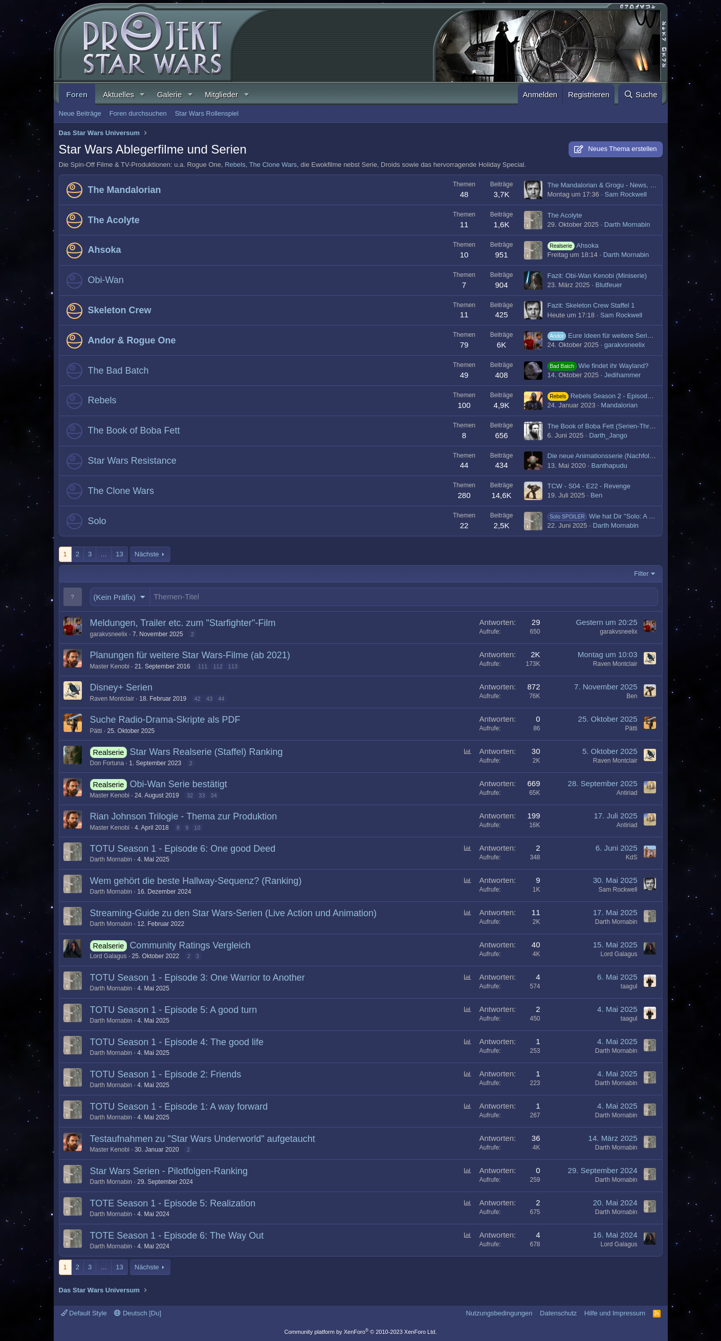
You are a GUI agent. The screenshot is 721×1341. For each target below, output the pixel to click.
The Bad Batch (118, 370)
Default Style (84, 1313)
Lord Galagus (108, 956)
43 (209, 699)
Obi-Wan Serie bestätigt (178, 784)
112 (217, 666)
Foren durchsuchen (138, 113)
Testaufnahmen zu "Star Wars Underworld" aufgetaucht (202, 1139)
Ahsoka (104, 250)
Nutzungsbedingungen (499, 1313)
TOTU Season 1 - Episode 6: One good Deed (183, 848)
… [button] (103, 554)
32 (190, 795)
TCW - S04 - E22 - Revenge (589, 486)
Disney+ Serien (121, 687)
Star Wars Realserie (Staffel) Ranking (205, 752)
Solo (97, 521)
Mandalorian (619, 405)
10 (197, 828)
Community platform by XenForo (361, 1332)
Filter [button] (641, 573)
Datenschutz (558, 1313)
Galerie (169, 94)
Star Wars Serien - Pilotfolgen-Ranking (169, 1171)
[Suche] (640, 94)
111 (202, 666)
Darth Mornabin (627, 224)
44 (221, 699)
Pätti (96, 730)
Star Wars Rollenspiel (207, 113)
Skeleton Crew (119, 310)
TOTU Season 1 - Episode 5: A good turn (173, 1010)
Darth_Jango (608, 435)
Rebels (235, 164)
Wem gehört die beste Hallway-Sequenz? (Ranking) (196, 881)
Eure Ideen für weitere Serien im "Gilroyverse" (626, 335)
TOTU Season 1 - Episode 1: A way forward (179, 1106)
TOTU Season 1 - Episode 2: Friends (166, 1074)
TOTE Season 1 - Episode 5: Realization (173, 1203)
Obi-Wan (106, 280)
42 (197, 699)
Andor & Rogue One (132, 340)
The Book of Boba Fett (134, 430)
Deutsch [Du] (137, 1313)
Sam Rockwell (626, 194)
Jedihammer (622, 375)
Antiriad (627, 792)
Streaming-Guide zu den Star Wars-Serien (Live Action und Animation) (233, 913)
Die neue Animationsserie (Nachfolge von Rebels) (621, 456)
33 (202, 795)
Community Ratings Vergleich (189, 945)
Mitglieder (221, 94)
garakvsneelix (624, 345)
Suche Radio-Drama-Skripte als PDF (165, 720)
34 (214, 795)
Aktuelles (118, 94)
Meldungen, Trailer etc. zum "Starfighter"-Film (183, 623)
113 (232, 666)
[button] (142, 94)
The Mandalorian (124, 190)
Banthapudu (609, 465)
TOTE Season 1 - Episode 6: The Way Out (177, 1235)
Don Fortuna (107, 763)
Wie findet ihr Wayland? (598, 366)
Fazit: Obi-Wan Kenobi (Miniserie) (597, 275)
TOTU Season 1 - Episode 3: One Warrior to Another (197, 977)
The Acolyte (114, 220)
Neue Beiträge (80, 113)
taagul (629, 986)
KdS (632, 857)
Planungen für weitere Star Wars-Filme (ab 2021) (190, 655)
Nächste (147, 554)
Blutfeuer (608, 285)
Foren (77, 94)
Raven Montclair (615, 663)
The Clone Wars (273, 164)
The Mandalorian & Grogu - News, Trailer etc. (615, 185)
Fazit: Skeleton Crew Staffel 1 (591, 305)
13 (119, 554)
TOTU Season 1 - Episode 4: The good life (177, 1042)
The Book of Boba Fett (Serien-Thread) (605, 426)
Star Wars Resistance (132, 461)
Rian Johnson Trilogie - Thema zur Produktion (183, 816)
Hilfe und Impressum (614, 1313)
